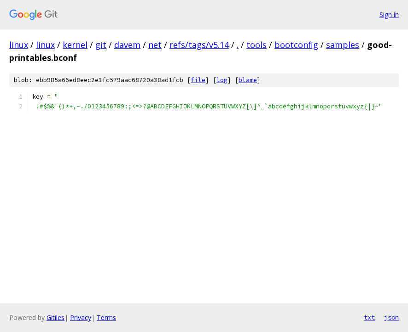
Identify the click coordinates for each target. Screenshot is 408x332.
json (391, 317)
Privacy (80, 317)
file (198, 80)
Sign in (389, 14)
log (221, 80)
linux (18, 44)
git (100, 44)
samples (342, 44)
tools (256, 44)
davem (127, 44)
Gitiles (55, 317)
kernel (75, 44)
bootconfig (296, 44)
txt (369, 317)
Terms (106, 317)
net (155, 44)
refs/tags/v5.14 (199, 44)
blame (248, 80)
